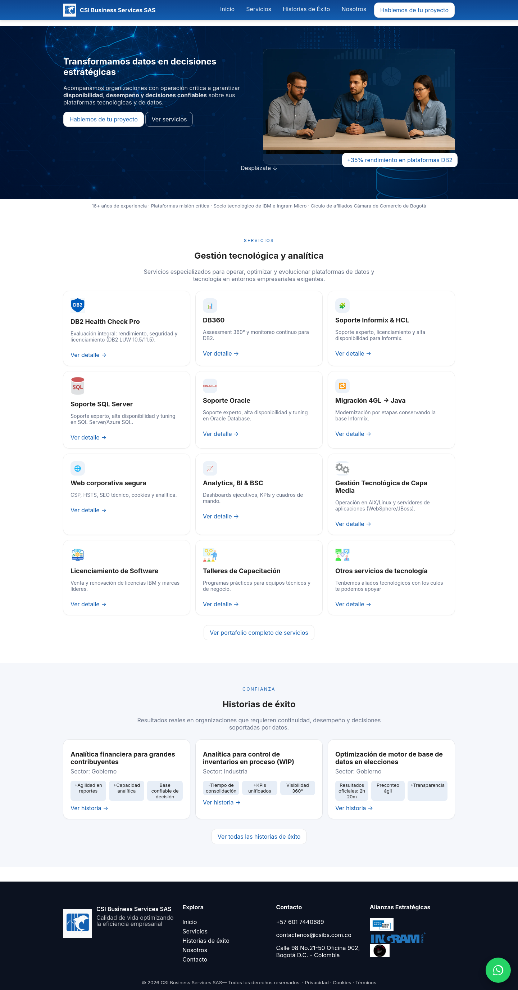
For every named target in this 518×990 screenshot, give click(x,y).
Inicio (227, 9)
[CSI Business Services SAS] (109, 10)
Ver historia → (89, 808)
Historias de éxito (206, 940)
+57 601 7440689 (300, 922)
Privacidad (316, 982)
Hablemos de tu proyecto (414, 10)
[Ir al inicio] (118, 917)
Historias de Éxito (306, 9)
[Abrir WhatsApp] (498, 970)
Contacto (194, 959)
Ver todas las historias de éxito (259, 836)
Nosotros (353, 9)
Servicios (258, 9)
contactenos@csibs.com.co (313, 934)
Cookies (342, 982)
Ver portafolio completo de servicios (259, 632)
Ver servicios (169, 119)
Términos (365, 982)
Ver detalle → (88, 354)
